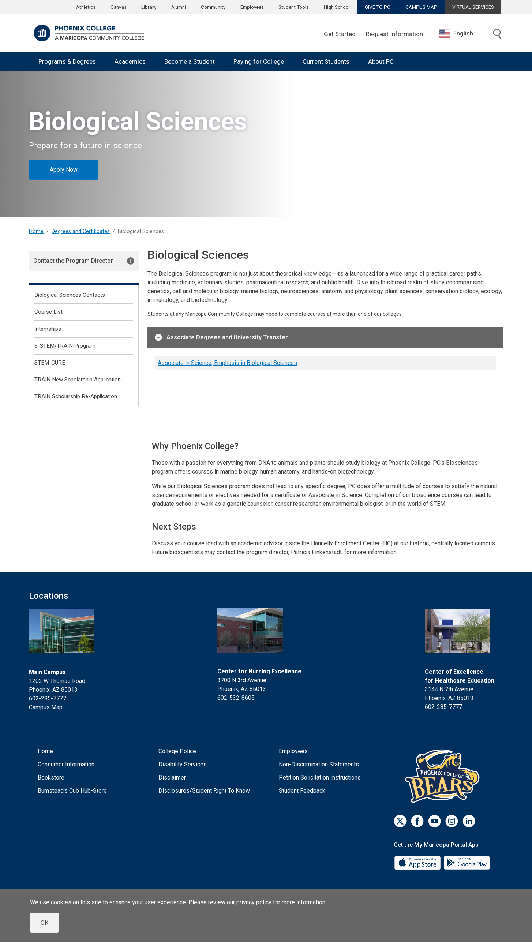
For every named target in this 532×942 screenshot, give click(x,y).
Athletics (85, 7)
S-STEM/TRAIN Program (64, 346)
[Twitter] (400, 821)
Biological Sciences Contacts (69, 295)
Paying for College (258, 61)
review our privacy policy (239, 902)
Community (213, 7)
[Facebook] (417, 821)
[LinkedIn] (468, 821)
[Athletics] (444, 776)
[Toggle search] (497, 34)
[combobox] (461, 33)
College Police (177, 751)
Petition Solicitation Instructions (320, 777)
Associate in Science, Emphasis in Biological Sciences (227, 362)
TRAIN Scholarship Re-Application (75, 396)
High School (337, 7)
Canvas (118, 7)
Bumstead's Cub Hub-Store (72, 790)
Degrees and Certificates (81, 231)
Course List (48, 312)
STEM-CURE (49, 362)
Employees (252, 7)
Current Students (326, 61)
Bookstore (51, 777)
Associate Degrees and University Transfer (221, 337)
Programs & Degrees (67, 61)
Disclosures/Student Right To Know (204, 790)
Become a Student (189, 61)
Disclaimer (172, 777)
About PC (381, 61)
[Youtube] (434, 821)
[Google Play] (466, 862)
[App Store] (418, 862)
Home (36, 231)
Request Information (394, 34)
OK (44, 922)
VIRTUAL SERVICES (473, 7)
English (456, 33)
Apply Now (64, 169)
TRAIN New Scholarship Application (77, 379)
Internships (47, 329)
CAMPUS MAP (421, 7)
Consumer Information (66, 764)
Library (148, 7)
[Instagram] (451, 821)
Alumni (178, 7)
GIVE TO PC (377, 7)
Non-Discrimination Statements (319, 764)
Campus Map (46, 707)
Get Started (340, 34)
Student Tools (293, 7)
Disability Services (182, 764)
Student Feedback (302, 790)
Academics (130, 61)
